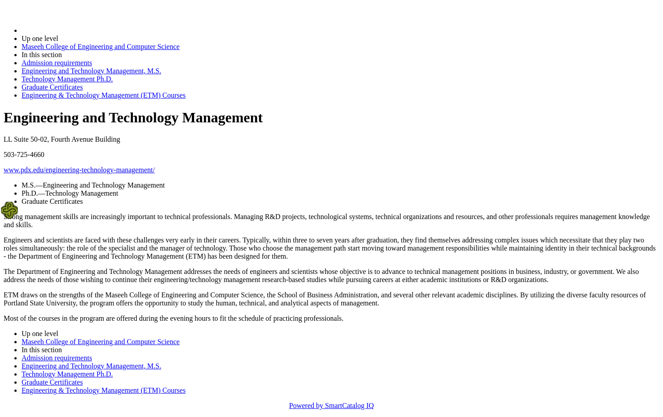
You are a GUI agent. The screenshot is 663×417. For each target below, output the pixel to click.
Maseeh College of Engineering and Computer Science (101, 46)
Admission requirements (57, 63)
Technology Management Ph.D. (67, 79)
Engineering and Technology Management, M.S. (91, 71)
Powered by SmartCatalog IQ (331, 405)
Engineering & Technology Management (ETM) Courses (104, 95)
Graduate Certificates (52, 87)
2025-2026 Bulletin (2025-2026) (68, 30)
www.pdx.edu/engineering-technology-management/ (79, 170)
